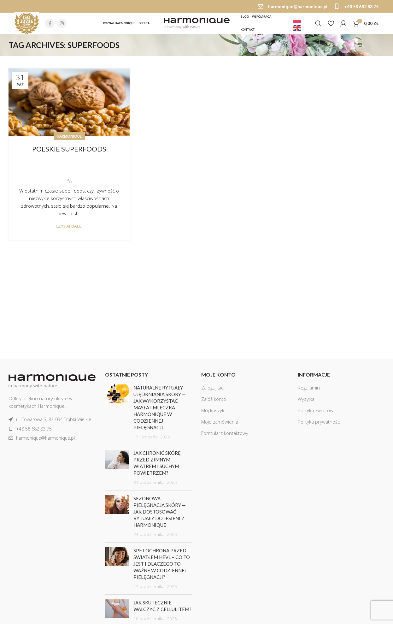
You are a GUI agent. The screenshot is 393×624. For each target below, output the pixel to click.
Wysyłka (306, 402)
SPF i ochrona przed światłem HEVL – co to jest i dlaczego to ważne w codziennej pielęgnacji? (161, 566)
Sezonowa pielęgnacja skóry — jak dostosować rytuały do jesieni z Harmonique (159, 514)
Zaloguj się (212, 390)
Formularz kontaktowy (224, 436)
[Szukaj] (318, 25)
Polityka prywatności (319, 424)
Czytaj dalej (69, 229)
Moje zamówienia (219, 424)
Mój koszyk (212, 413)
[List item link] (52, 422)
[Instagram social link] (62, 25)
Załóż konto (213, 402)
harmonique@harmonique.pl (297, 6)
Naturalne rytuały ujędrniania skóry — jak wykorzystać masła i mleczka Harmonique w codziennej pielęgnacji (159, 410)
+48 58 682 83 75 (361, 6)
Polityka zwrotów (315, 413)
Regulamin (309, 390)
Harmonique (69, 138)
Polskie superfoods (69, 151)
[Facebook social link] (50, 25)
